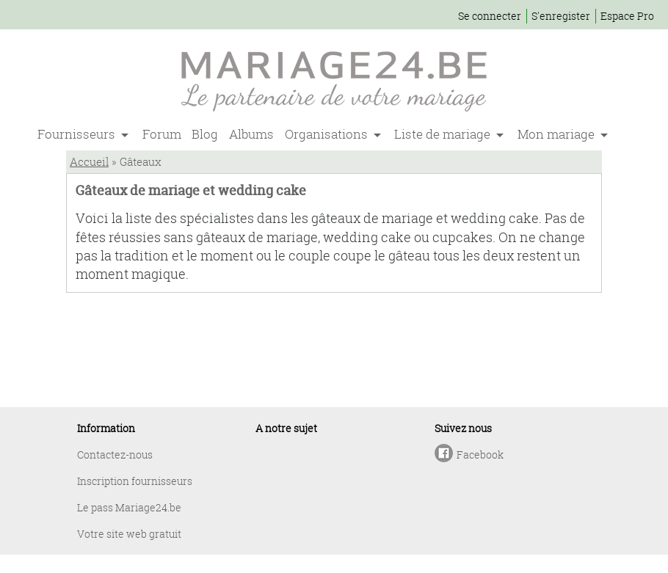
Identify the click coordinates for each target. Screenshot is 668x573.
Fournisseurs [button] (77, 133)
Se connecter (489, 16)
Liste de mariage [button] (443, 133)
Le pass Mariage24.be (129, 507)
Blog (205, 133)
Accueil (89, 161)
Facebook (480, 454)
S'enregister (560, 16)
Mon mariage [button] (558, 133)
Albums (251, 133)
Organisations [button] (328, 133)
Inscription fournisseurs (134, 481)
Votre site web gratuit (129, 534)
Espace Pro (627, 16)
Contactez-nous (115, 454)
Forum (161, 133)
